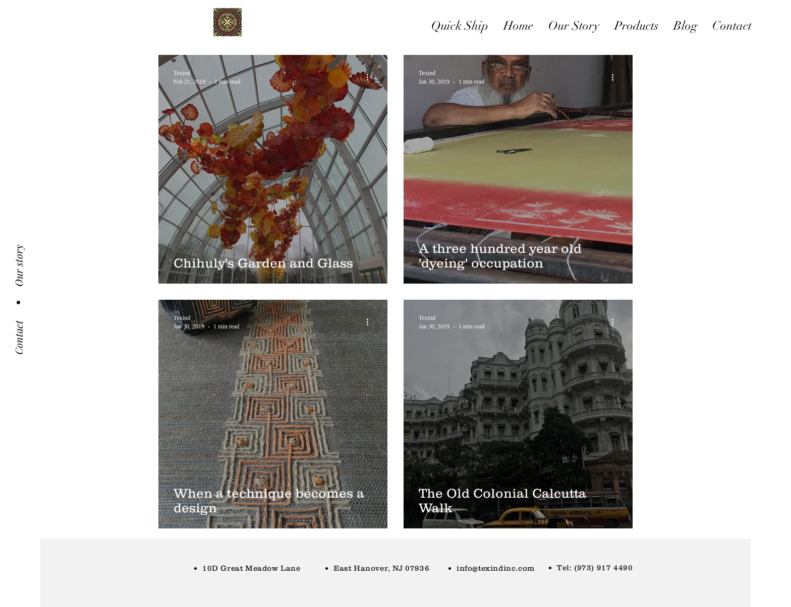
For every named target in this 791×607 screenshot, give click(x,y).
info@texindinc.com (496, 568)
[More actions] (371, 77)
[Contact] (19, 337)
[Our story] (19, 265)
